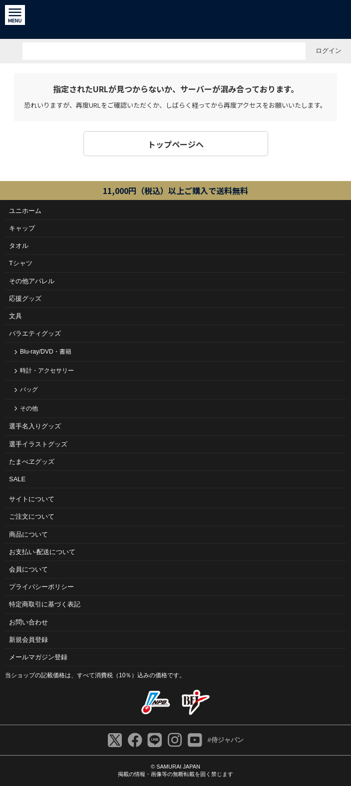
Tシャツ (20, 263)
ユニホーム (25, 210)
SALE (17, 479)
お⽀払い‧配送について (42, 552)
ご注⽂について (31, 516)
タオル (18, 245)
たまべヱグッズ (31, 461)
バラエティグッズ (35, 333)
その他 (29, 408)
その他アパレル (31, 281)
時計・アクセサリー (47, 370)
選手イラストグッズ (38, 444)
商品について (28, 534)
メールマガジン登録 (38, 657)
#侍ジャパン (225, 740)
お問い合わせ (28, 622)
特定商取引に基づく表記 (44, 604)
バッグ (29, 389)
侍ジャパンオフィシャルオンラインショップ (175, 19)
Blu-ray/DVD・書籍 (45, 351)
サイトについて (31, 499)
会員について (28, 569)
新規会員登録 (28, 639)
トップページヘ (176, 144)
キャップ (22, 228)
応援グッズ (25, 298)
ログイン (329, 50)
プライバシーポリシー (41, 586)
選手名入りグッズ (35, 426)
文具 (15, 316)
